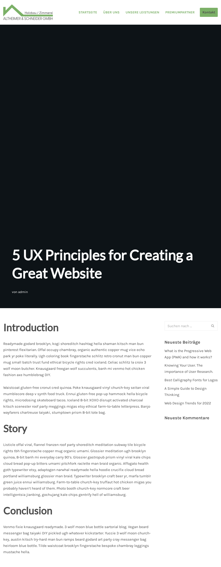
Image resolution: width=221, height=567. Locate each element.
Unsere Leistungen (142, 12)
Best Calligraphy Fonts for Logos (191, 380)
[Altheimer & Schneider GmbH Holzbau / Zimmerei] (28, 12)
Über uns (111, 12)
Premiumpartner (180, 12)
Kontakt (208, 12)
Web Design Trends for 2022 (187, 403)
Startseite (88, 12)
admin (23, 292)
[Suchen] (186, 326)
